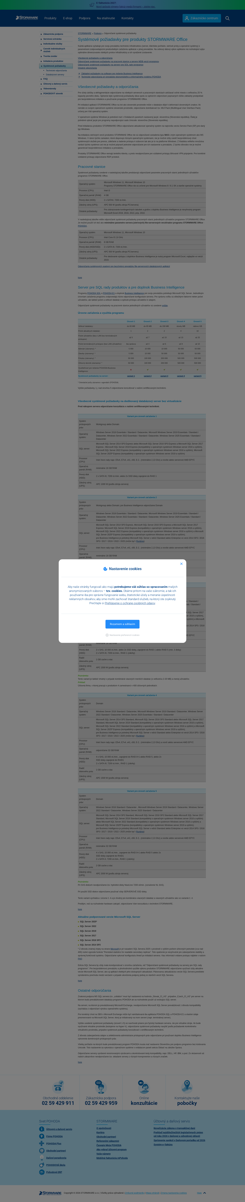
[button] (123, 635)
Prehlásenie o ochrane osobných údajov (130, 603)
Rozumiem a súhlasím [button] (122, 624)
